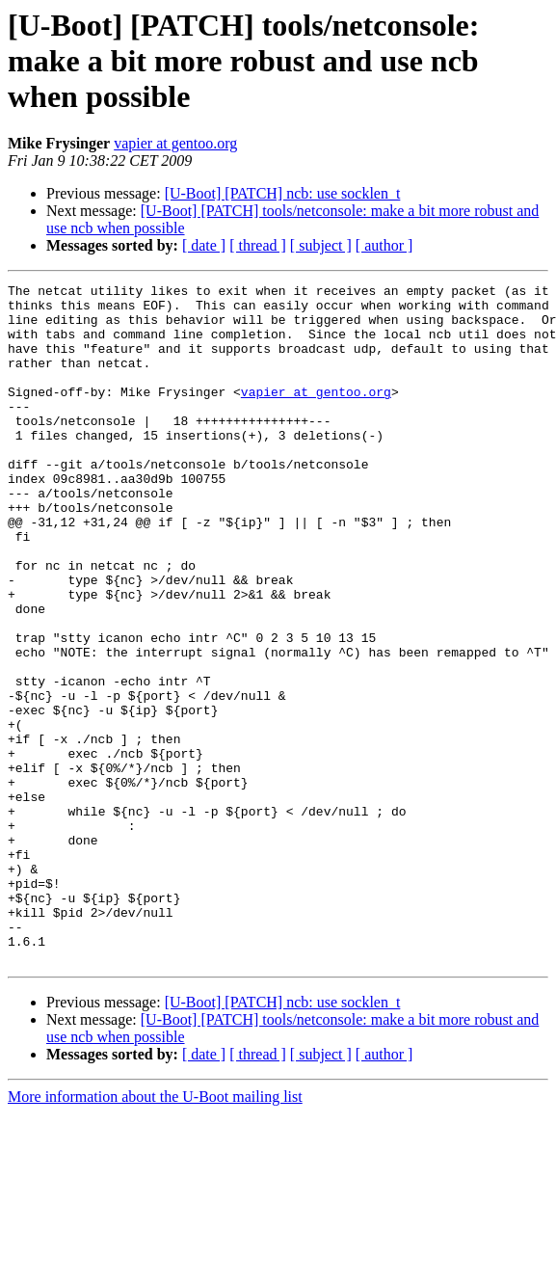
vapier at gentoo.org (175, 143)
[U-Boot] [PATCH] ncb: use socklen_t (283, 193)
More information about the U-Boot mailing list (155, 1232)
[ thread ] (257, 245)
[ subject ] (321, 245)
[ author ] (384, 245)
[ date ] (203, 245)
